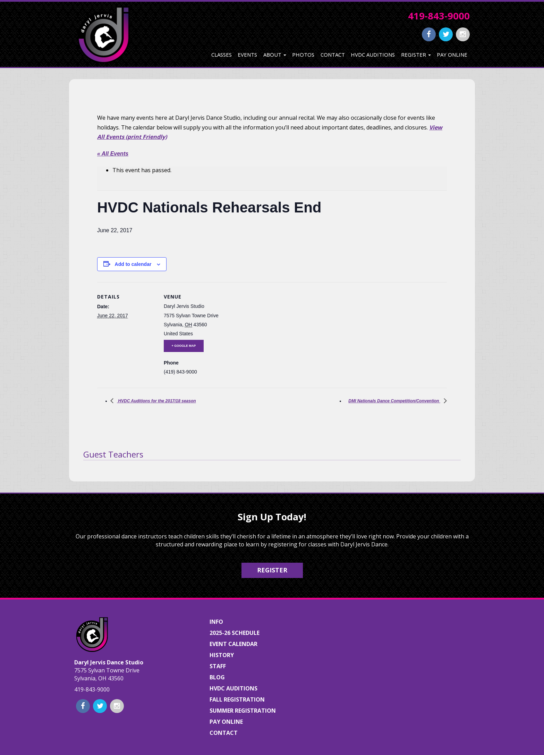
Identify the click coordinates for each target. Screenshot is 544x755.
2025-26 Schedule (235, 633)
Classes (221, 54)
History (222, 655)
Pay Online (452, 54)
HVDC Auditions (373, 54)
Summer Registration (243, 710)
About (274, 54)
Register (416, 54)
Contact (333, 54)
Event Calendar (233, 644)
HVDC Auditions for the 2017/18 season (156, 401)
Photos (303, 54)
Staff (218, 666)
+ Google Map (184, 345)
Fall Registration (237, 699)
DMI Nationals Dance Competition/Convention (394, 401)
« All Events (112, 154)
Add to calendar (133, 264)
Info (216, 622)
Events (247, 54)
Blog (217, 677)
